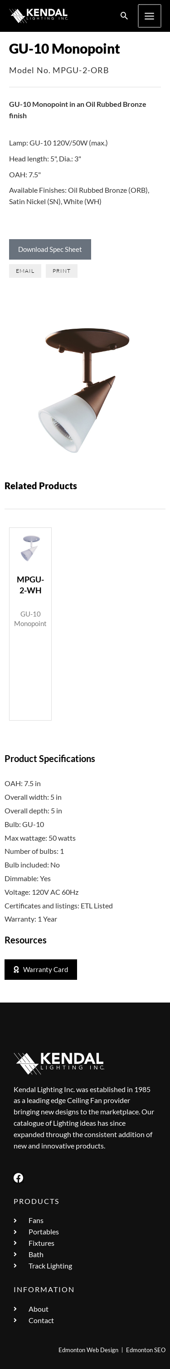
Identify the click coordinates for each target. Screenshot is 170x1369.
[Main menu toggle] (150, 16)
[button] (125, 16)
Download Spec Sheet (50, 249)
